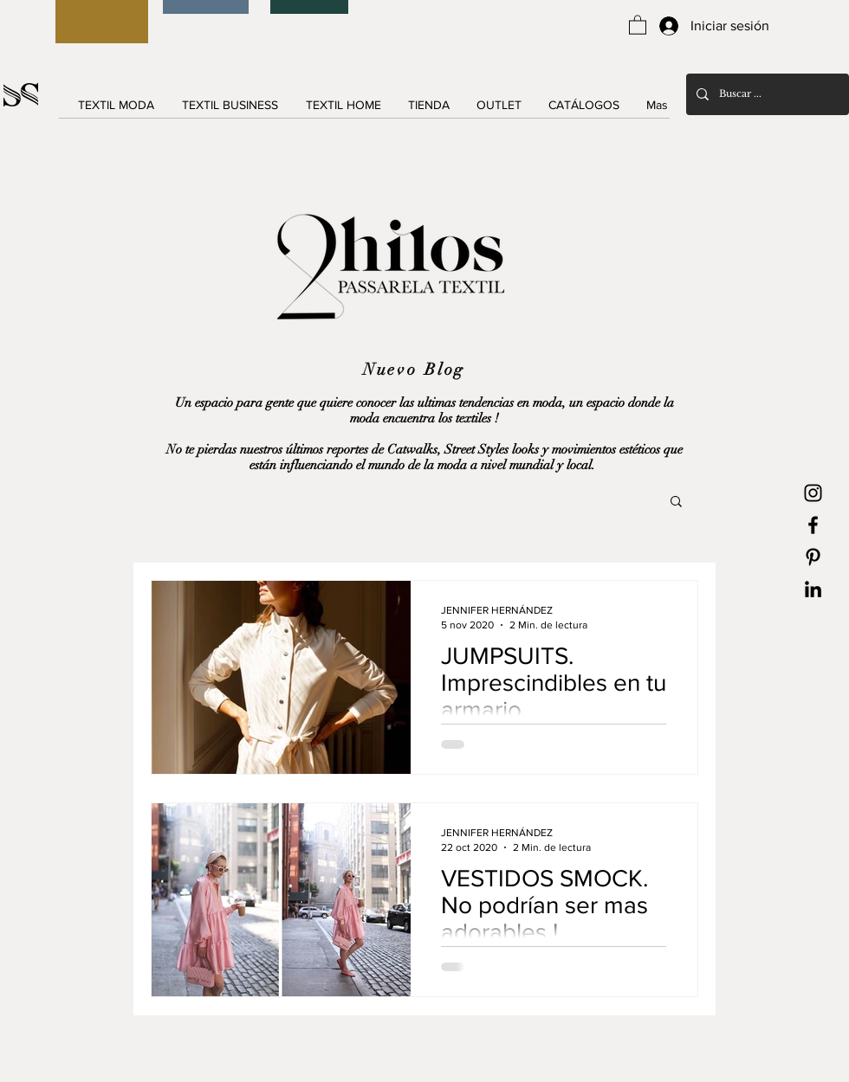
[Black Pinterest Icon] (813, 557)
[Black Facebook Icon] (813, 525)
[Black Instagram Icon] (813, 493)
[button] (637, 24)
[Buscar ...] (766, 94)
